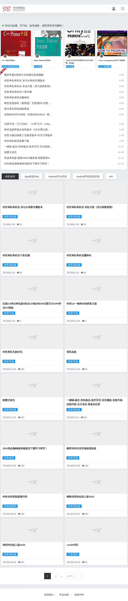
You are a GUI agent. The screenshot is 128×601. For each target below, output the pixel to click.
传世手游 (9, 313)
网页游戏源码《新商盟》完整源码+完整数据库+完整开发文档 (28, 103)
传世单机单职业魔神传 (16, 97)
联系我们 (49, 594)
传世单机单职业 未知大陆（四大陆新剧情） (28, 86)
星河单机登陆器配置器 (16, 108)
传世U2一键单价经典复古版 (81, 303)
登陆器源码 (10, 506)
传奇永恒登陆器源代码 (14, 496)
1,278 (70, 576)
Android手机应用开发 (88, 176)
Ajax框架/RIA (32, 176)
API (111, 176)
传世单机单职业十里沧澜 (18, 92)
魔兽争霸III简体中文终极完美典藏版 (24, 75)
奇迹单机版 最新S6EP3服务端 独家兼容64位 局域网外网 (28, 158)
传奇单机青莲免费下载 (16, 141)
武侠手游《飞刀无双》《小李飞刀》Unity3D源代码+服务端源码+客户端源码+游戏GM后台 (28, 124)
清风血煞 (71, 351)
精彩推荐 (10, 176)
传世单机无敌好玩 (12, 351)
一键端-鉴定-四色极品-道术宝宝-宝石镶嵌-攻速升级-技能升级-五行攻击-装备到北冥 (28, 146)
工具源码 (73, 554)
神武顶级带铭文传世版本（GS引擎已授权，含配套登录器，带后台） (28, 129)
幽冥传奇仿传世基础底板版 (81, 448)
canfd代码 (72, 544)
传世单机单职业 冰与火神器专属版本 (24, 80)
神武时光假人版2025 (13, 544)
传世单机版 (10, 216)
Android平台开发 (57, 176)
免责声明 (79, 594)
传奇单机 (9, 458)
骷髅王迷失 (10, 152)
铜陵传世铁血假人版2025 (80, 496)
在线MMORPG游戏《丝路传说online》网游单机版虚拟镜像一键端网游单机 (28, 114)
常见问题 (64, 594)
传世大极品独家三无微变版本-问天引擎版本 (28, 135)
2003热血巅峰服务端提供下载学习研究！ (27, 163)
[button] (62, 62)
